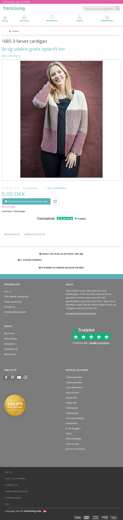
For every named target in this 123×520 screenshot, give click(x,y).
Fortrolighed (13, 497)
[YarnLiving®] (14, 8)
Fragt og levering (12, 301)
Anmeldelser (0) (34, 234)
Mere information (11, 55)
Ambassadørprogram (15, 311)
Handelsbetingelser (16, 491)
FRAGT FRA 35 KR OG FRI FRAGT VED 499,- (63, 253)
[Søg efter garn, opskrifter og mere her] (118, 8)
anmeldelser (30, 188)
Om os (7, 291)
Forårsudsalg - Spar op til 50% (16, 1)
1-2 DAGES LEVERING (31, 259)
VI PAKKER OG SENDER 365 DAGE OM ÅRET (63, 267)
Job (7, 504)
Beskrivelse (11, 234)
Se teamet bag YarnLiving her (81, 313)
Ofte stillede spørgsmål (16, 296)
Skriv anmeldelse (56, 188)
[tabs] (107, 19)
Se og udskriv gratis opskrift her (33, 49)
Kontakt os (9, 306)
